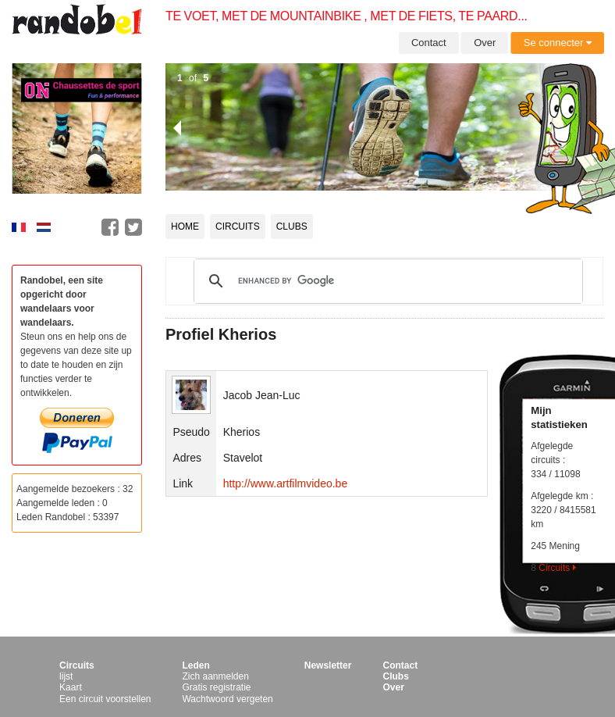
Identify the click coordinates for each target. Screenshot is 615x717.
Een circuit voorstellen (105, 699)
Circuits (237, 226)
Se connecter (558, 42)
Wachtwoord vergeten (227, 699)
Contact (428, 42)
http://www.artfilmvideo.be (285, 483)
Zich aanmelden (215, 676)
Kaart (70, 687)
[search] (386, 281)
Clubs (292, 226)
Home (185, 226)
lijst (66, 676)
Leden (195, 665)
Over (485, 42)
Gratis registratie (216, 687)
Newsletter (328, 665)
